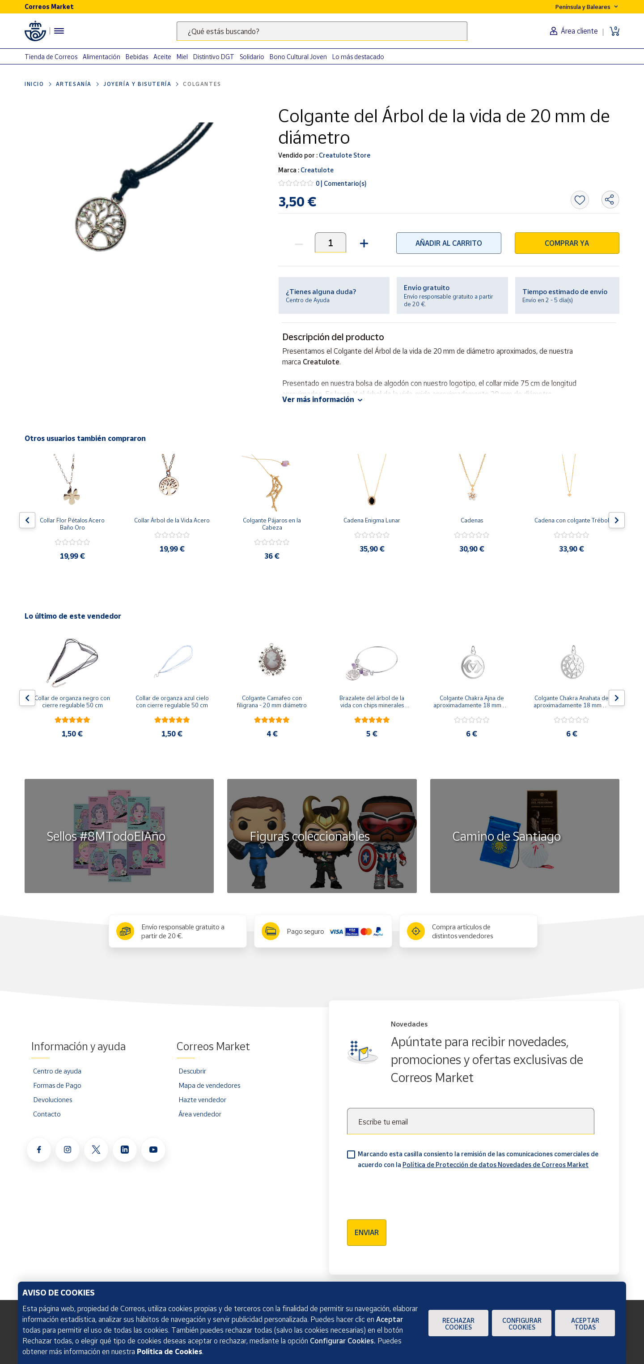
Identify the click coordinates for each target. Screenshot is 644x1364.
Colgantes (202, 84)
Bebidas (137, 56)
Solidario (252, 56)
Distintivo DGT (213, 56)
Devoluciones (52, 1099)
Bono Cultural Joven (298, 56)
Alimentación (101, 56)
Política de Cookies (169, 1351)
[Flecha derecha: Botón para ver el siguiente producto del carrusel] (617, 520)
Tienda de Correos (51, 56)
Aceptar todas (585, 1324)
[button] (363, 242)
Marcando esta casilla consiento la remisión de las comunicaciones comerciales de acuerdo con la (478, 1159)
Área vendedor (199, 1114)
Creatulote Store (344, 155)
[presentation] (415, 1191)
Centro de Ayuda (308, 300)
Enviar (367, 1232)
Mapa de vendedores (209, 1085)
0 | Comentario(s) (341, 183)
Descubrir (192, 1071)
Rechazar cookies (458, 1324)
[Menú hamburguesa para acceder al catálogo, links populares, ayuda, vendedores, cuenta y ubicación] (59, 30)
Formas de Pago (57, 1085)
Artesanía (74, 84)
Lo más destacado (358, 56)
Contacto (47, 1114)
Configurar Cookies (522, 1324)
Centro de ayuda (57, 1071)
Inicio (34, 84)
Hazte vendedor (202, 1099)
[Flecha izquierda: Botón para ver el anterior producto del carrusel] (27, 520)
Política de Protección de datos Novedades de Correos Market (495, 1164)
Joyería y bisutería (137, 84)
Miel (182, 56)
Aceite (162, 56)
